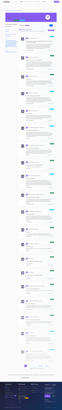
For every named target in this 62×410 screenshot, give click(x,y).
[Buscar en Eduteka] (52, 2)
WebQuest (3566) (8, 51)
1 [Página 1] (25, 369)
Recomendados (8, 35)
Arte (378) (9, 42)
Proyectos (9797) (14, 51)
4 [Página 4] (33, 369)
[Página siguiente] (41, 369)
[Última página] (47, 369)
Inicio (7, 10)
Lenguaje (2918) (10, 43)
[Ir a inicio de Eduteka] (7, 2)
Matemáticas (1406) (8, 40)
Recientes (7, 31)
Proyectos (12, 10)
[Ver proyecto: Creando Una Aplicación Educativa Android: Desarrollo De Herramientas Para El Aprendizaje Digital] (37, 51)
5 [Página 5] (36, 369)
